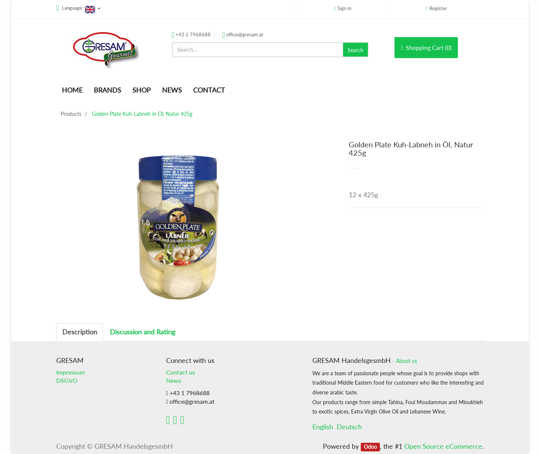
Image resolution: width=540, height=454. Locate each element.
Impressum (70, 372)
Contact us (180, 372)
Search (355, 50)
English (322, 427)
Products (71, 114)
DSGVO (67, 380)
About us (406, 361)
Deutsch (349, 427)
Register (438, 8)
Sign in (344, 8)
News (173, 380)
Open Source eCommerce (443, 446)
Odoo (370, 447)
